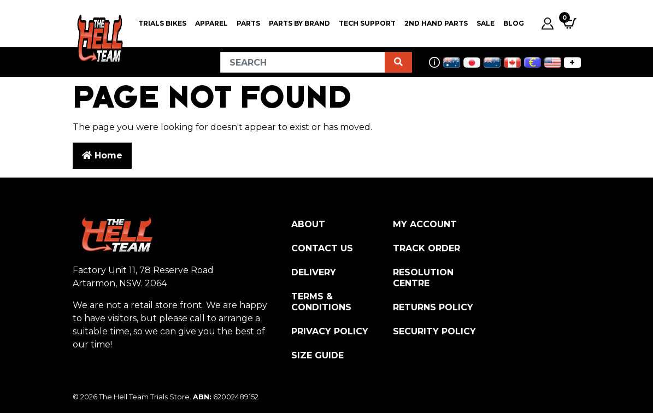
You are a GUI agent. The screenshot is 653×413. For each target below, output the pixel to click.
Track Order (426, 248)
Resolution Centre (423, 277)
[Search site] (398, 62)
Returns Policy (433, 307)
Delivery (313, 272)
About (308, 224)
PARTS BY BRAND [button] (299, 23)
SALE (485, 23)
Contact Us (322, 248)
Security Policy (434, 331)
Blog (513, 23)
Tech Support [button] (367, 23)
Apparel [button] (211, 23)
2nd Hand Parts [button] (436, 23)
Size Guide (317, 355)
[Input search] (302, 62)
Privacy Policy (329, 331)
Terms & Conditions (321, 301)
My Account (425, 224)
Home (102, 155)
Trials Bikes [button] (162, 23)
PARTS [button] (248, 23)
